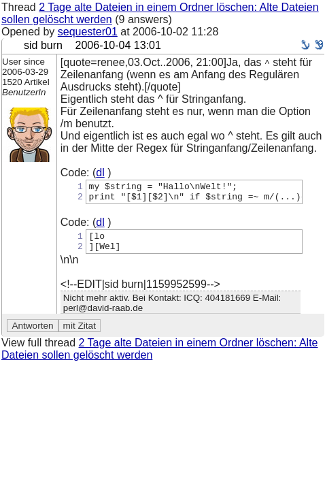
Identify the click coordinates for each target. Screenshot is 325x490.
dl (100, 172)
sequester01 (88, 31)
